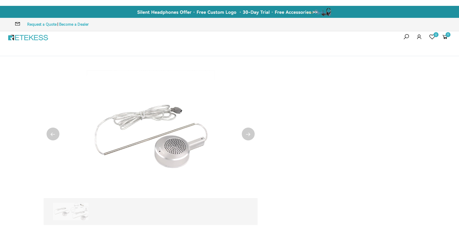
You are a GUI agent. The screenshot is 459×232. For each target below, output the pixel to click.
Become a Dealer (74, 24)
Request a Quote (41, 24)
